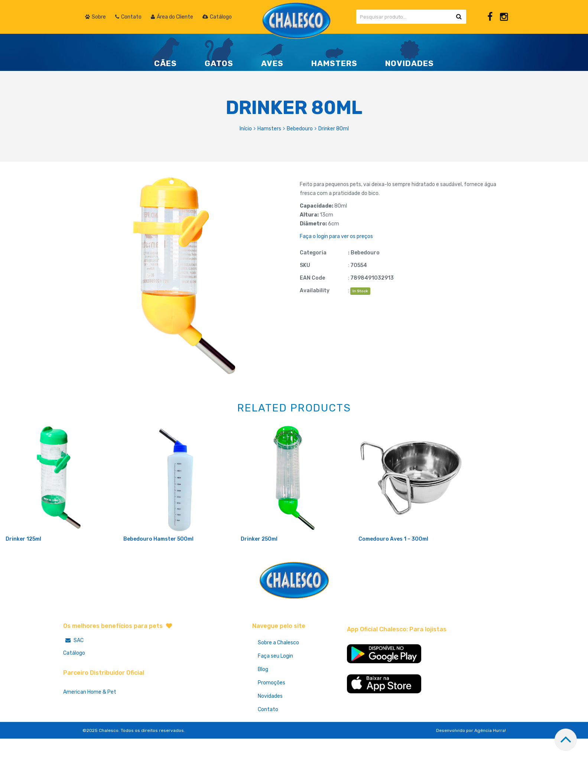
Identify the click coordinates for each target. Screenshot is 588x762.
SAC (73, 665)
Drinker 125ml (23, 563)
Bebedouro (300, 129)
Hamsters (269, 129)
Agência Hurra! (490, 755)
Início (246, 129)
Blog (263, 694)
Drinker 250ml (259, 563)
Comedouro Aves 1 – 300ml (393, 563)
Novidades (270, 720)
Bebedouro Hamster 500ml (158, 563)
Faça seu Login (275, 680)
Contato (268, 734)
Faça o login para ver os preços (336, 236)
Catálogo (74, 677)
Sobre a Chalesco (278, 667)
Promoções (271, 707)
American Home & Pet (89, 716)
